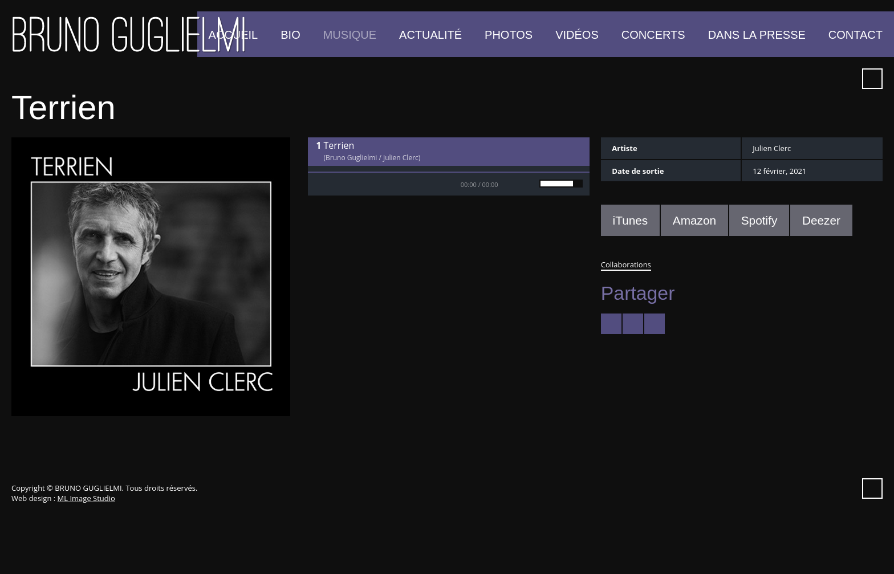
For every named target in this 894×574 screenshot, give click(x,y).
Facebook (742, 78)
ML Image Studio (86, 498)
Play (319, 184)
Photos (509, 35)
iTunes (803, 78)
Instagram (844, 78)
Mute (521, 184)
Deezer (821, 220)
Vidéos (577, 35)
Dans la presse (757, 35)
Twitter (721, 78)
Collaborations (626, 264)
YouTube (762, 78)
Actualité (430, 35)
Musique (349, 35)
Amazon (694, 220)
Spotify (824, 78)
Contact (855, 35)
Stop (342, 184)
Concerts (653, 35)
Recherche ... (872, 78)
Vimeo (783, 78)
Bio (290, 35)
